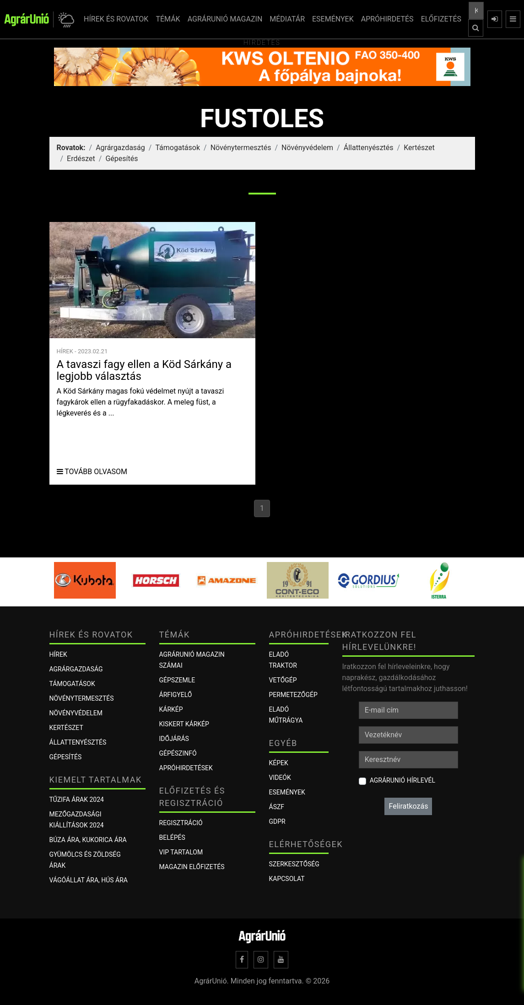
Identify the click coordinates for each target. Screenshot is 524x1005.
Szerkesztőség (294, 864)
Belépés (172, 837)
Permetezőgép (293, 694)
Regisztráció (181, 823)
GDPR (277, 821)
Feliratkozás (408, 806)
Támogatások (177, 147)
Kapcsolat (287, 878)
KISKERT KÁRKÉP (184, 724)
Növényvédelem (307, 147)
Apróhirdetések (186, 768)
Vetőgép (283, 680)
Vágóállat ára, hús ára (88, 880)
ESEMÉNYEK (333, 19)
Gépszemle (177, 680)
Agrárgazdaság (120, 147)
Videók (280, 777)
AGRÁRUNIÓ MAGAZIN (225, 19)
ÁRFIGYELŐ (175, 694)
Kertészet (419, 147)
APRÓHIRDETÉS (387, 19)
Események (287, 792)
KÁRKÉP (171, 709)
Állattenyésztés (369, 147)
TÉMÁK (168, 19)
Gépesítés (121, 158)
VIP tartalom (181, 852)
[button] (64, 19)
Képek (278, 763)
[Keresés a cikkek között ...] (476, 10)
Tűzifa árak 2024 (76, 799)
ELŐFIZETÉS (441, 19)
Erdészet (81, 158)
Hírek (58, 654)
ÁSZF (277, 806)
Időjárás (174, 738)
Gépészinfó (178, 753)
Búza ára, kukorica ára (88, 839)
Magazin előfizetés (192, 866)
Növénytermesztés (241, 147)
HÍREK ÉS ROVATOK (116, 19)
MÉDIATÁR (287, 19)
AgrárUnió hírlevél (402, 780)
